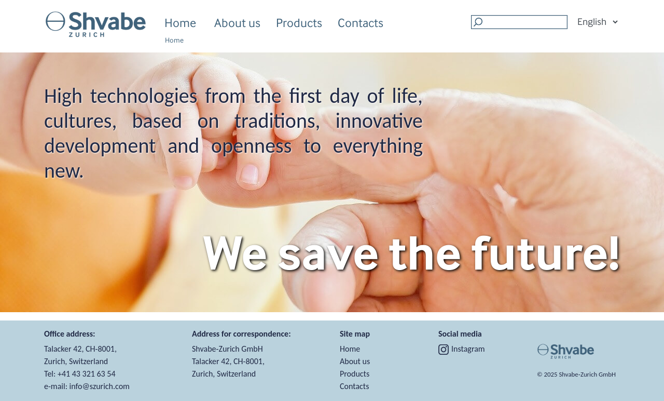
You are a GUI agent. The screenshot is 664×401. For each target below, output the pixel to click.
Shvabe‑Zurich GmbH (587, 374)
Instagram (461, 349)
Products (299, 24)
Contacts (360, 23)
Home (180, 23)
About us (237, 24)
